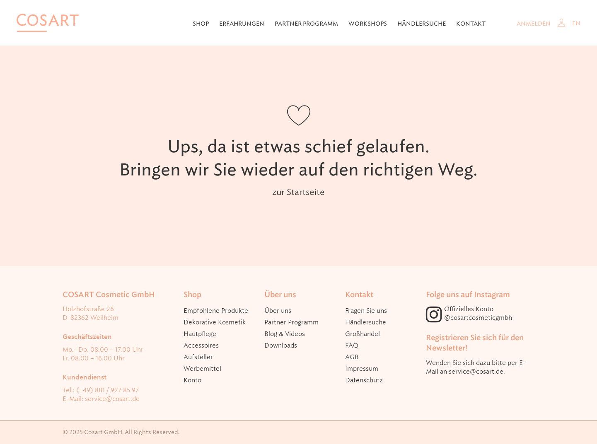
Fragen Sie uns (366, 311)
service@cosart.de (112, 399)
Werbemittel (202, 369)
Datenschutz (364, 380)
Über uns (277, 311)
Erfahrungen (241, 23)
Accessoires (201, 345)
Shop (201, 23)
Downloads (280, 345)
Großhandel (362, 334)
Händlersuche (421, 23)
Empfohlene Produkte (216, 311)
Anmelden (534, 23)
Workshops (367, 23)
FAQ (351, 345)
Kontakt (471, 23)
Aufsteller (198, 357)
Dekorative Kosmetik (215, 322)
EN (576, 23)
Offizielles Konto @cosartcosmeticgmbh (478, 313)
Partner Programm (306, 23)
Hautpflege (200, 334)
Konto (192, 380)
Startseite (306, 192)
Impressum (361, 369)
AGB (352, 357)
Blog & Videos (284, 334)
